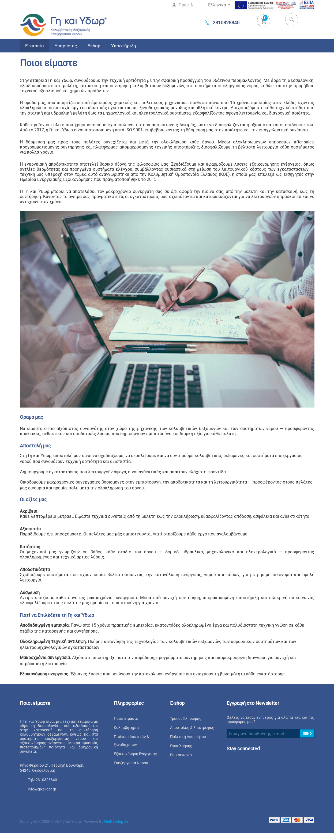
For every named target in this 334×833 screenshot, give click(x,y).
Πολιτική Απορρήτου (188, 737)
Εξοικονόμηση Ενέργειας (135, 754)
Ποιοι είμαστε (126, 718)
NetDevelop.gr (116, 821)
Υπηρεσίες (66, 45)
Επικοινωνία (181, 755)
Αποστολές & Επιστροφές (192, 727)
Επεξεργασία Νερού (131, 763)
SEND (307, 734)
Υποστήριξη (123, 45)
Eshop (94, 45)
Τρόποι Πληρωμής (185, 718)
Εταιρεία (34, 45)
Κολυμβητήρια (126, 727)
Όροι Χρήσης (181, 746)
